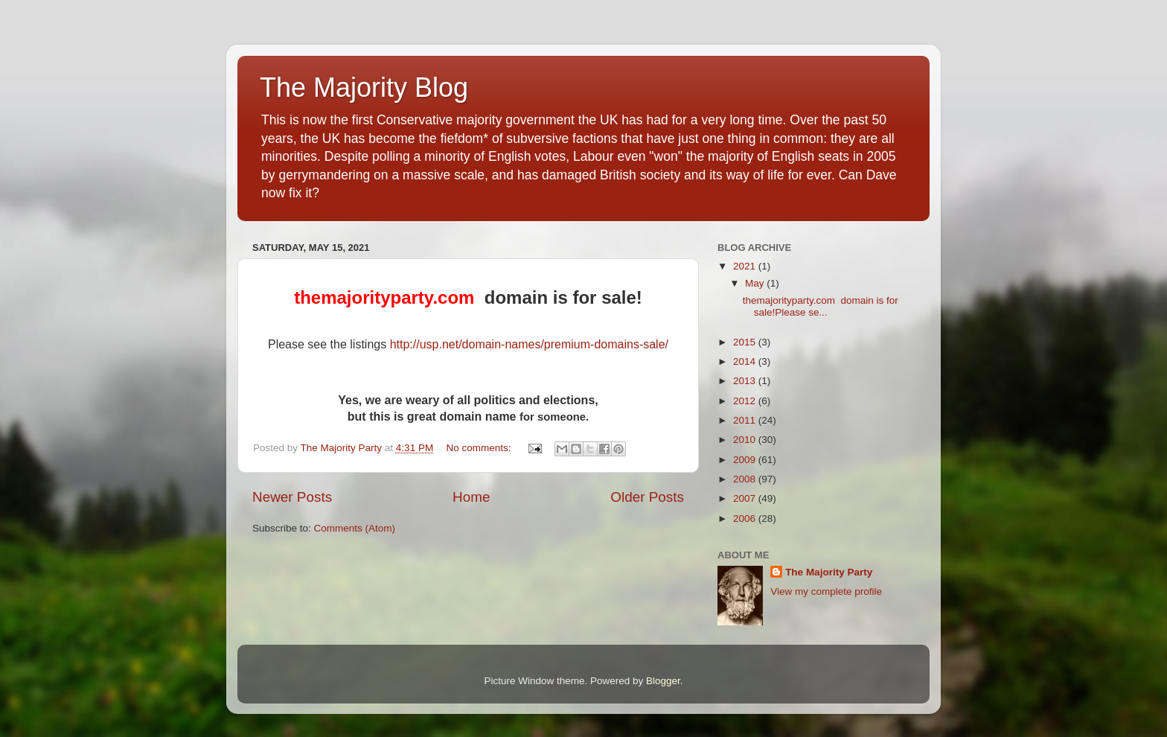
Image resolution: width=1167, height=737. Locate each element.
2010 (745, 439)
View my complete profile (826, 591)
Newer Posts (292, 497)
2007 (745, 498)
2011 (745, 420)
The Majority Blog (364, 87)
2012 (745, 400)
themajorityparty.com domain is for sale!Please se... (820, 306)
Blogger (663, 680)
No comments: (480, 447)
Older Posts (647, 497)
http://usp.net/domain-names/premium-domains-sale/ (529, 344)
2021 (745, 266)
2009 (745, 459)
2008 (745, 479)
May (756, 283)
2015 (745, 342)
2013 (745, 380)
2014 (745, 361)
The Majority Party (828, 572)
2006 (745, 518)
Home (471, 497)
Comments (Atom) (355, 528)
